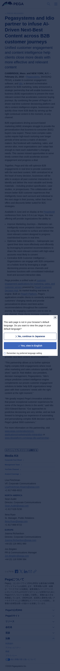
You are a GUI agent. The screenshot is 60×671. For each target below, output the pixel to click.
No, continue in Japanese (30, 336)
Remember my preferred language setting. (24, 353)
